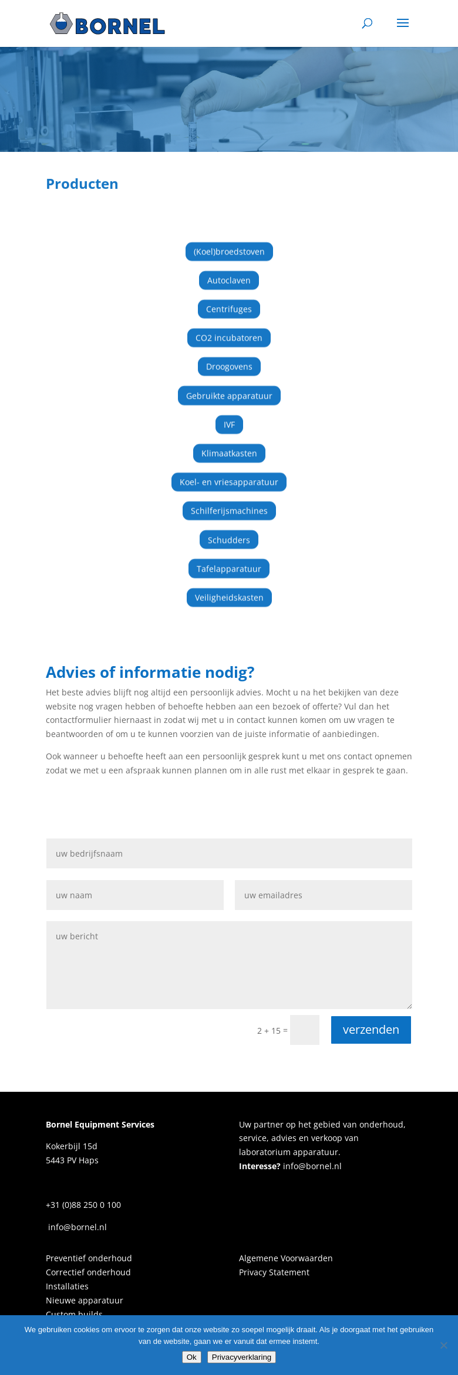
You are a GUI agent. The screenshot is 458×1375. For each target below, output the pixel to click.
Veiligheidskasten (229, 587)
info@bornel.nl (311, 1166)
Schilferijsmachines (229, 501)
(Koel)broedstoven (229, 241)
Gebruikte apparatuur (229, 386)
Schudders (229, 530)
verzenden (371, 1029)
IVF (229, 414)
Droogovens (229, 357)
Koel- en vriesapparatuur (229, 472)
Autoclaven (229, 270)
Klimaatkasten (229, 443)
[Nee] (443, 1345)
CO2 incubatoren (229, 328)
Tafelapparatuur (229, 559)
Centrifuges (229, 299)
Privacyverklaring (241, 1357)
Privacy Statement (274, 1272)
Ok (192, 1357)
